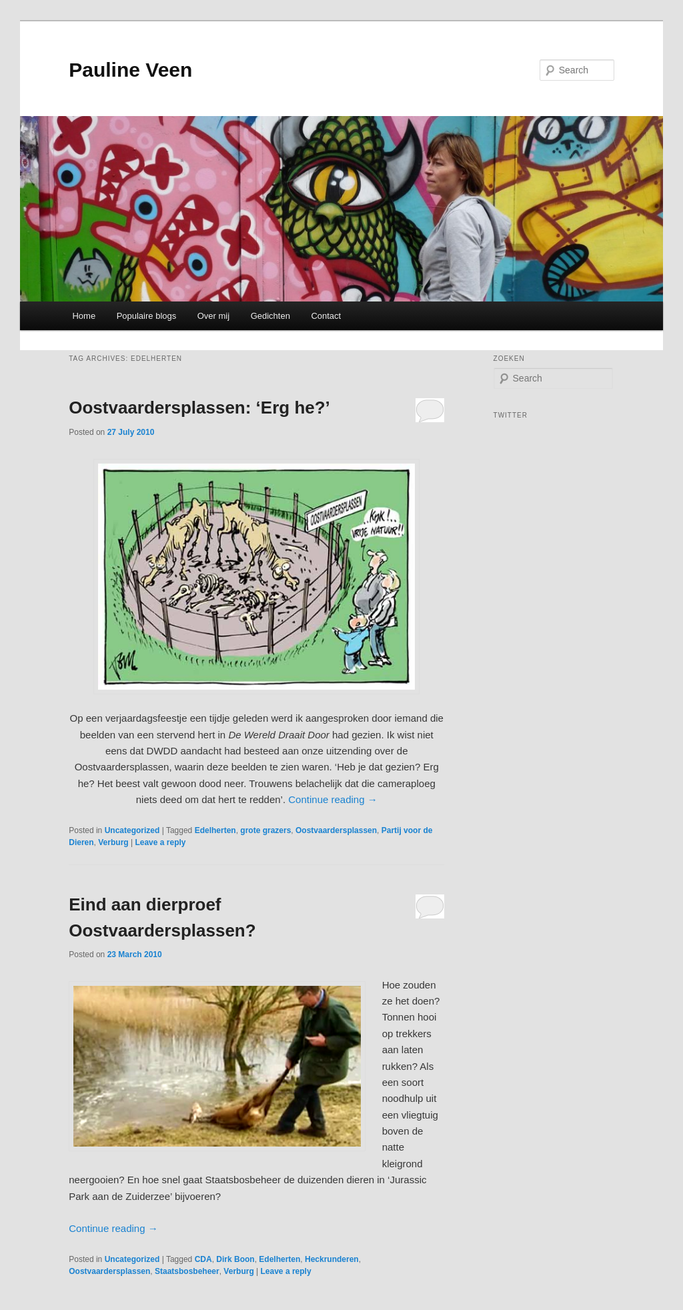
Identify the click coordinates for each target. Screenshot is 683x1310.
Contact (326, 316)
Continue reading (332, 799)
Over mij (213, 316)
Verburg (113, 842)
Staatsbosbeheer (187, 1271)
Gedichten (270, 316)
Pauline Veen (130, 70)
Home (83, 316)
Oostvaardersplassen (336, 830)
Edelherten (215, 830)
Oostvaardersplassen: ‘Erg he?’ (199, 408)
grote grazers (265, 830)
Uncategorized (132, 830)
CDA (203, 1259)
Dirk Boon (235, 1259)
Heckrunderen (332, 1259)
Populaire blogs (147, 316)
